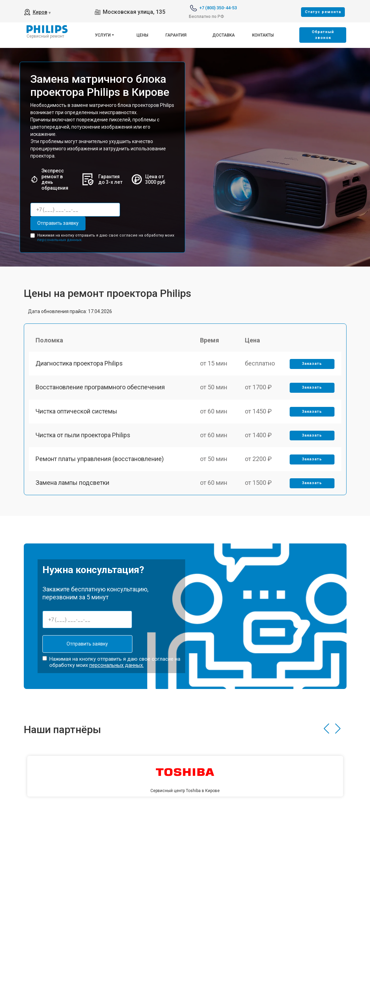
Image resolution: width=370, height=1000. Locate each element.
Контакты (263, 35)
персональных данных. (59, 240)
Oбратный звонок (323, 35)
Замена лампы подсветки (73, 483)
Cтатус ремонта (323, 12)
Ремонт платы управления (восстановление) (100, 459)
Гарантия (176, 35)
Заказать (312, 363)
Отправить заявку (58, 223)
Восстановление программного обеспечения (100, 387)
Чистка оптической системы (77, 411)
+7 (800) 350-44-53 (218, 7)
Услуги (103, 35)
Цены (142, 35)
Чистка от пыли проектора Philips (83, 435)
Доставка (223, 35)
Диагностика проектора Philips (79, 363)
